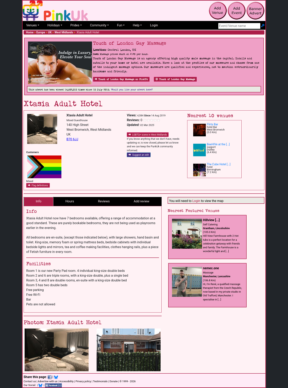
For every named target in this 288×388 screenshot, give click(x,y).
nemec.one (211, 268)
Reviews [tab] (104, 201)
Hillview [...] (211, 220)
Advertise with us (47, 381)
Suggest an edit (139, 154)
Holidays (53, 25)
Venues (31, 25)
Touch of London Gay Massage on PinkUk (121, 79)
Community (98, 25)
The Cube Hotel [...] (218, 164)
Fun (119, 25)
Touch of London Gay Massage (175, 79)
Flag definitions (38, 185)
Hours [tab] (69, 201)
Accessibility (66, 381)
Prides (74, 25)
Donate (113, 381)
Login (154, 25)
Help (136, 25)
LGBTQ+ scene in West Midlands (148, 134)
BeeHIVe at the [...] (218, 144)
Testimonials (100, 381)
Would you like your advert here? (132, 89)
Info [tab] (38, 201)
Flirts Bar (212, 124)
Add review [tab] (141, 201)
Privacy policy (83, 381)
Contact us (30, 381)
